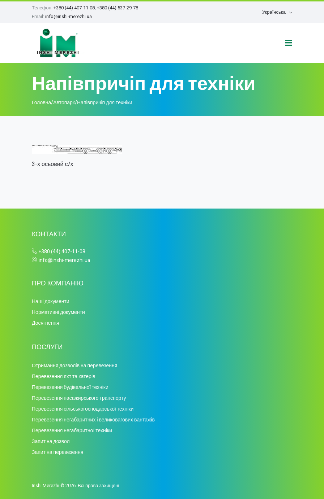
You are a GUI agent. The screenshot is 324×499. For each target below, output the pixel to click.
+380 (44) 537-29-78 (117, 7)
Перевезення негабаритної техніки (72, 430)
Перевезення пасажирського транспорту (79, 398)
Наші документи (50, 301)
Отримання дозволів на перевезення (74, 365)
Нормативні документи (58, 312)
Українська (274, 12)
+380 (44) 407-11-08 (74, 7)
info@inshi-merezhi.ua (68, 16)
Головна (41, 102)
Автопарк (64, 102)
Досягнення (45, 323)
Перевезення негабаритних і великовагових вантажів (93, 420)
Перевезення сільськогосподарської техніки (82, 409)
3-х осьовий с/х (52, 164)
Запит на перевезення (57, 452)
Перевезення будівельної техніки (70, 387)
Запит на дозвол (51, 441)
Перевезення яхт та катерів (63, 376)
